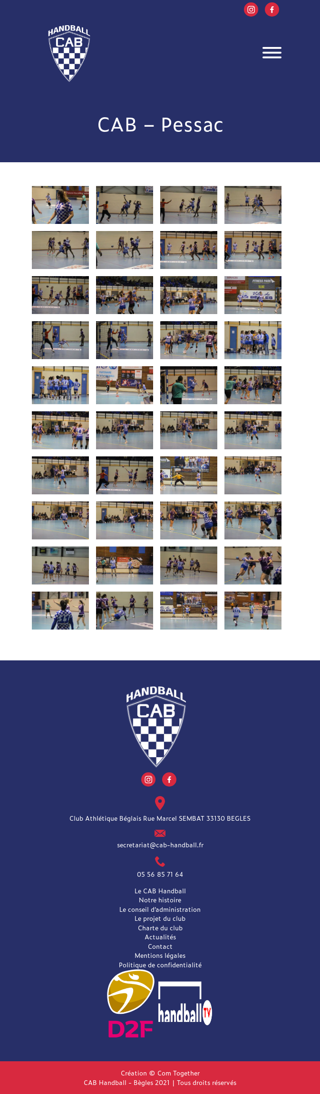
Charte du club (160, 927)
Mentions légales (160, 955)
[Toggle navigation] (272, 54)
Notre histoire (160, 899)
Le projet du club (160, 918)
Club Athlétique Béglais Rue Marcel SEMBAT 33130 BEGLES (160, 817)
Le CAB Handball (160, 890)
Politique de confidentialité (160, 964)
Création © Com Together (160, 1072)
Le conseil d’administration (160, 909)
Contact (160, 946)
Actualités (160, 936)
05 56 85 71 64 (160, 874)
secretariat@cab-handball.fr (160, 844)
